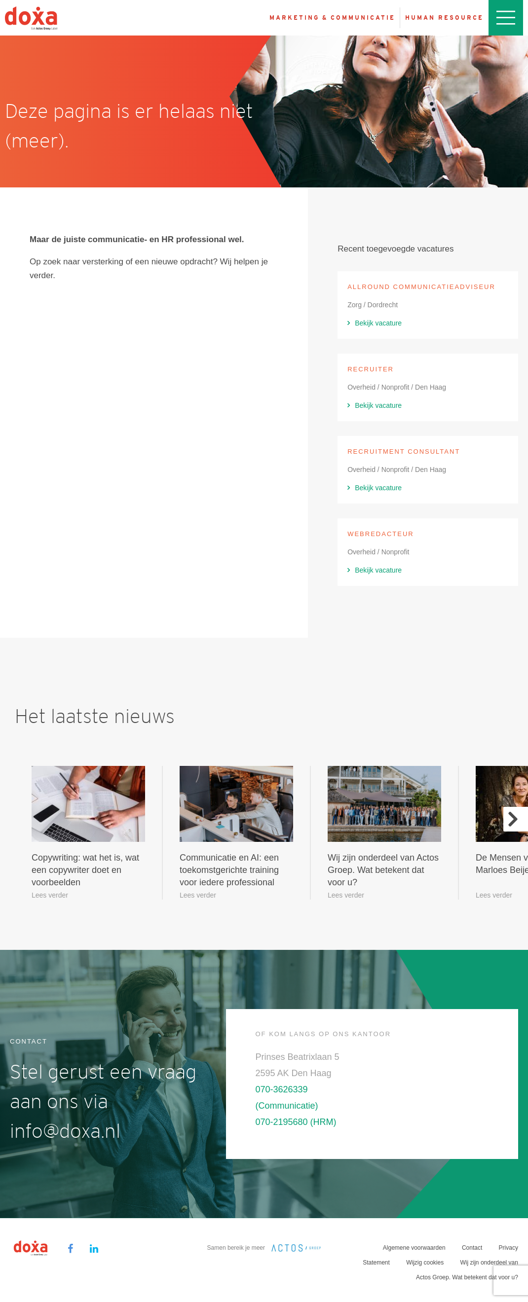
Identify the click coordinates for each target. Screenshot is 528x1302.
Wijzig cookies (425, 1262)
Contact (472, 1247)
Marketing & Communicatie (332, 17)
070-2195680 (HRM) (296, 1122)
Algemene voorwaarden (414, 1247)
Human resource (444, 17)
